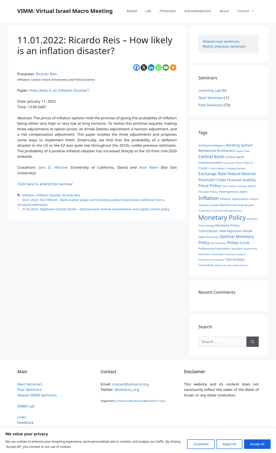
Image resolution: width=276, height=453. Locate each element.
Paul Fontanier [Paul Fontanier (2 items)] (218, 243)
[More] (173, 67)
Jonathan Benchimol (129, 401)
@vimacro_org (126, 389)
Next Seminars (210, 97)
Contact (248, 10)
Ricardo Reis (46, 73)
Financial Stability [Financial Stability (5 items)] (241, 179)
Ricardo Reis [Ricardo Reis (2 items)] (250, 248)
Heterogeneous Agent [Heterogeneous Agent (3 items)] (232, 191)
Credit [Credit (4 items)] (202, 168)
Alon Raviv (148, 167)
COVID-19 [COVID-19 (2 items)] (248, 162)
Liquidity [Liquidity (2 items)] (214, 205)
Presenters (168, 11)
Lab (148, 11)
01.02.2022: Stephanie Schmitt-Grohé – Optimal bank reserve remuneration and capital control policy (95, 209)
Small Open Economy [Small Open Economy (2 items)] (223, 254)
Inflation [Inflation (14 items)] (208, 197)
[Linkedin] (151, 67)
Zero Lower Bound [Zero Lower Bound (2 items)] (238, 265)
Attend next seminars (221, 41)
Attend (132, 11)
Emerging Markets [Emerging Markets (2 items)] (235, 168)
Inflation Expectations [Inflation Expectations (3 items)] (234, 199)
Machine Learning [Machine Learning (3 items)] (231, 205)
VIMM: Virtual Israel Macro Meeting (65, 10)
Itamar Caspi (157, 401)
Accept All (257, 444)
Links (21, 417)
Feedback (25, 422)
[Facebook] (136, 67)
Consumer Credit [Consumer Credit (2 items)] (232, 162)
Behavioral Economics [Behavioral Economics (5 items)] (216, 150)
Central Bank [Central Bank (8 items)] (211, 156)
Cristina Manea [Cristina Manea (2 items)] (216, 168)
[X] (144, 67)
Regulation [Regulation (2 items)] (237, 248)
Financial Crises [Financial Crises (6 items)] (212, 179)
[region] (138, 440)
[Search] (252, 342)
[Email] (166, 67)
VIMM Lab (25, 406)
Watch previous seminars (224, 46)
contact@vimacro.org (130, 384)
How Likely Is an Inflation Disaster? (59, 90)
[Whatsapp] (158, 67)
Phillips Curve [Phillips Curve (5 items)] (238, 242)
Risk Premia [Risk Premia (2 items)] (204, 254)
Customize (201, 444)
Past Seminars (210, 104)
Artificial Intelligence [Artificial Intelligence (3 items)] (211, 145)
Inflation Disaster (48, 195)
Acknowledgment (198, 11)
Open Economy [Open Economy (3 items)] (208, 237)
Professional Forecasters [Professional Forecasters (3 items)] (214, 248)
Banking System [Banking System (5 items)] (239, 145)
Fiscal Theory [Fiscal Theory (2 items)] (229, 186)
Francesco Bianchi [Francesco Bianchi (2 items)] (246, 186)
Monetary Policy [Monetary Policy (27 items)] (222, 217)
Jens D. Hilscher (53, 167)
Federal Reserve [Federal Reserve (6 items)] (241, 173)
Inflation (28, 195)
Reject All (229, 444)
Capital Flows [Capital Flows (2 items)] (243, 151)
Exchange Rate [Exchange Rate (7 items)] (212, 173)
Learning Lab (209, 90)
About (224, 11)
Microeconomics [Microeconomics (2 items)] (233, 210)
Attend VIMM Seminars (37, 395)
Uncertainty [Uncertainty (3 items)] (206, 265)
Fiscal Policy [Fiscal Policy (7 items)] (209, 185)
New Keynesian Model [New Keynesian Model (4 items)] (235, 231)
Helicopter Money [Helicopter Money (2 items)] (207, 191)
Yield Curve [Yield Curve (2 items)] (221, 265)
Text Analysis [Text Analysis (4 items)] (235, 259)
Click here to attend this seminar (45, 183)
